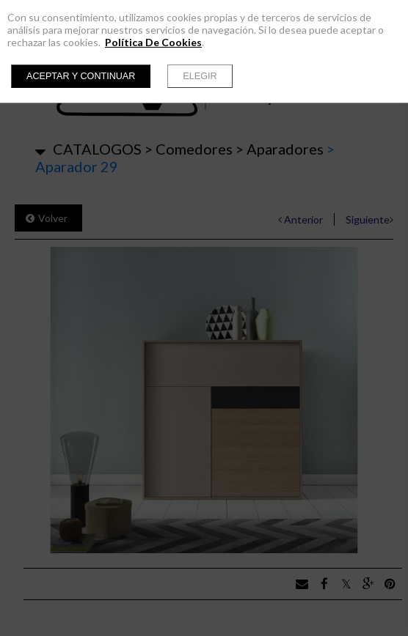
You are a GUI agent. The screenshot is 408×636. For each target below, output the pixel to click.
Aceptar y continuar (80, 76)
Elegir (199, 76)
